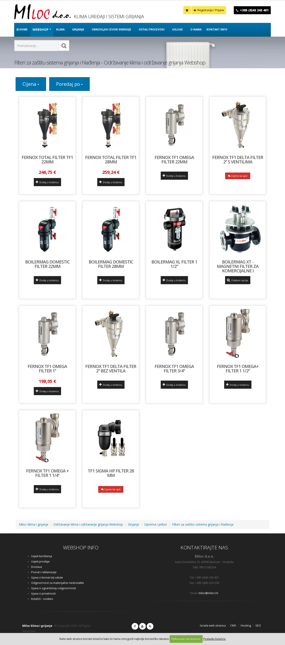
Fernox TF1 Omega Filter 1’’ (47, 368)
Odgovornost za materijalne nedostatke (57, 583)
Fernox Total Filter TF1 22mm (47, 159)
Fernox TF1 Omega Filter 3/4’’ (174, 368)
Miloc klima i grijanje (33, 524)
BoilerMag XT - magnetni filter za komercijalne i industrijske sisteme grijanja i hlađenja (238, 271)
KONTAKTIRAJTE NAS (204, 547)
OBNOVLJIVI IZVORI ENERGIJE (111, 29)
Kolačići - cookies (42, 599)
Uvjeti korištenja (41, 556)
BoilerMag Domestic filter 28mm (111, 264)
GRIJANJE (78, 29)
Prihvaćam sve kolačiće (186, 639)
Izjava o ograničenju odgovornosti (53, 588)
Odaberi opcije (237, 280)
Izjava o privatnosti (43, 593)
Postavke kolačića (214, 639)
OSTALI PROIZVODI (152, 29)
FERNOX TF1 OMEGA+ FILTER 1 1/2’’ (238, 368)
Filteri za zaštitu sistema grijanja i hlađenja (202, 524)
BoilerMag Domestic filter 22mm (47, 264)
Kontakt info (216, 29)
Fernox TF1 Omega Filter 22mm (174, 159)
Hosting (246, 625)
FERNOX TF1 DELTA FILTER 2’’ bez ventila (110, 368)
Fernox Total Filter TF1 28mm (110, 159)
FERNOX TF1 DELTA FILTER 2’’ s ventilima (237, 159)
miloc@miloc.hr (208, 593)
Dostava (36, 567)
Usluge (177, 29)
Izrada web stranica (213, 625)
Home (22, 29)
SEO (258, 625)
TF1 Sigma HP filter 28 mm (111, 473)
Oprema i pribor (155, 524)
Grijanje (133, 524)
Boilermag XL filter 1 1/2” (174, 264)
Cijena (30, 84)
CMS (233, 625)
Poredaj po (69, 84)
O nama (196, 29)
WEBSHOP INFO (80, 547)
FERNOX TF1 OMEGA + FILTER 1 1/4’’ (47, 473)
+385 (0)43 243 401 (254, 10)
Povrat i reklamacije (44, 572)
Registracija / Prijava (209, 10)
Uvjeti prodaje (40, 561)
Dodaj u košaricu (47, 182)
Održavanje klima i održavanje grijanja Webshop (88, 524)
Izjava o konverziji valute (47, 577)
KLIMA (60, 29)
